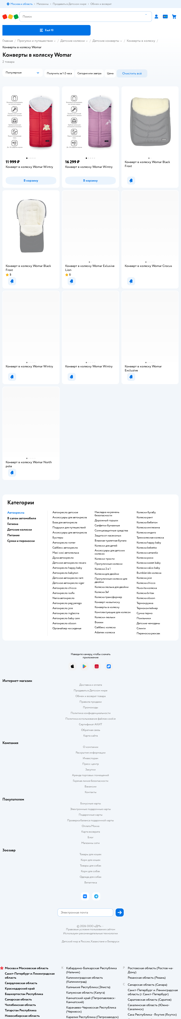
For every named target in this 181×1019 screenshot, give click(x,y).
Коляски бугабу (146, 512)
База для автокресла (64, 522)
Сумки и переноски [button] (21, 541)
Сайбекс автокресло (65, 547)
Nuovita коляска (147, 588)
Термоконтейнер (147, 608)
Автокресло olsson (64, 623)
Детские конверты (105, 41)
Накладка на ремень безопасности (107, 514)
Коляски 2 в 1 (103, 569)
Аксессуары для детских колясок (110, 552)
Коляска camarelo (147, 552)
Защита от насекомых (108, 535)
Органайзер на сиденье (66, 628)
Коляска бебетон (147, 522)
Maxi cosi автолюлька (65, 552)
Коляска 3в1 (102, 592)
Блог (90, 837)
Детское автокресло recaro (69, 562)
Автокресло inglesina (65, 613)
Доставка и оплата (90, 685)
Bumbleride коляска (149, 573)
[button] (46, 30)
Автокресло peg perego (67, 603)
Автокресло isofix (63, 593)
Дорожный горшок (106, 520)
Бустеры (57, 537)
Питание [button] (13, 535)
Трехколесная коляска (150, 537)
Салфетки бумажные (107, 525)
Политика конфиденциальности (91, 713)
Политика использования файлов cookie (90, 718)
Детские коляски (72, 41)
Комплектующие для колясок (113, 612)
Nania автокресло (63, 598)
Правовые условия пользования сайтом (90, 929)
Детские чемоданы (148, 623)
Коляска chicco (146, 583)
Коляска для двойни (107, 574)
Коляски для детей (106, 545)
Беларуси (113, 941)
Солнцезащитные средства (111, 530)
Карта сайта (90, 735)
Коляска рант (145, 517)
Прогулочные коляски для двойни (111, 580)
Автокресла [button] (15, 513)
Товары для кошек (90, 854)
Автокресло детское (65, 512)
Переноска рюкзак (148, 633)
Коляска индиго (146, 532)
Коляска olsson (146, 598)
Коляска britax (145, 593)
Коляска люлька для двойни (112, 587)
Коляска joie (144, 578)
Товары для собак (90, 865)
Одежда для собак (90, 877)
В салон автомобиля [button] (21, 518)
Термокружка (145, 603)
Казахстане (98, 941)
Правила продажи (91, 701)
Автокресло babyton (65, 573)
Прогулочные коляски (108, 563)
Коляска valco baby (148, 568)
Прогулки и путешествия (35, 41)
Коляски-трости (105, 558)
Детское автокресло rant (67, 578)
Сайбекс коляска (105, 627)
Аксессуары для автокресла (69, 517)
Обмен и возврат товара (90, 696)
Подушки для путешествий (69, 527)
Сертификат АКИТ (90, 724)
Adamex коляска (105, 632)
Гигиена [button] (12, 524)
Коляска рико (145, 557)
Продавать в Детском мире (90, 690)
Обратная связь (90, 730)
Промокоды (90, 707)
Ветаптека (90, 882)
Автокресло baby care (66, 618)
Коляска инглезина (148, 527)
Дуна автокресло (63, 557)
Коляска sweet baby (149, 562)
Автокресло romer (63, 542)
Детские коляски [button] (19, 530)
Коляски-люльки (105, 617)
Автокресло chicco (64, 588)
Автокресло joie (62, 608)
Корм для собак (90, 871)
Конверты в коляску (141, 41)
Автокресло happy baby (67, 568)
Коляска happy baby (149, 542)
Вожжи (99, 622)
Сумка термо (145, 613)
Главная (7, 41)
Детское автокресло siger (68, 583)
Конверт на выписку (107, 602)
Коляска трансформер (108, 597)
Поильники (144, 618)
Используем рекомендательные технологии (90, 933)
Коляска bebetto (147, 547)
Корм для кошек (90, 860)
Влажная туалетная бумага (110, 540)
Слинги (141, 628)
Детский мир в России (76, 941)
